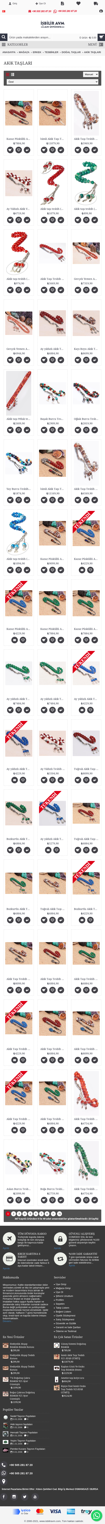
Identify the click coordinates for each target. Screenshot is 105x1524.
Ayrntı (6, 1248)
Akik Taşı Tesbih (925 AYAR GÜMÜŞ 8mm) (87, 138)
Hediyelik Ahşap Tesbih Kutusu (22, 1357)
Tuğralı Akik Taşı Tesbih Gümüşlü (87, 768)
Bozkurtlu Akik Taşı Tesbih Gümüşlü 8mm (19, 909)
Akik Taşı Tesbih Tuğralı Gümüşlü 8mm (19, 979)
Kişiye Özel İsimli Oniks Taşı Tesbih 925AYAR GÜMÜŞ (73, 1389)
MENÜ (95, 45)
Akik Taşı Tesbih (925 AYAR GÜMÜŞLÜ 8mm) (87, 488)
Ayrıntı (57, 1248)
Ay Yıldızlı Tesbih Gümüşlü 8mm (53, 768)
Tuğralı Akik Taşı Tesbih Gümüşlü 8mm (87, 839)
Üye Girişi (60, 1284)
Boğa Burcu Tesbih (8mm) (53, 1189)
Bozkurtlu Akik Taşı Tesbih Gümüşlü (19, 839)
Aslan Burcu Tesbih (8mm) (19, 1189)
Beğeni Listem (62, 1311)
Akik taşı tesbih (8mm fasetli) (19, 278)
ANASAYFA (8, 52)
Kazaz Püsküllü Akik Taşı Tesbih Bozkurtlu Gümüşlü (87, 558)
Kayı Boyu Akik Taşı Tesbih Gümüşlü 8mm (87, 348)
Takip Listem (61, 1307)
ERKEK (37, 52)
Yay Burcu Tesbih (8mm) (19, 488)
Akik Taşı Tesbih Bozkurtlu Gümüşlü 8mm (87, 979)
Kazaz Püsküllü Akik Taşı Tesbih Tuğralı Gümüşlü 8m (19, 138)
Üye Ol (58, 1292)
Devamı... (8, 1321)
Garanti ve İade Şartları (67, 1327)
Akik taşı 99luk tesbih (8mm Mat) (19, 418)
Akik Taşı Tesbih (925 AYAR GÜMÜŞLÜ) (53, 278)
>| (60, 1213)
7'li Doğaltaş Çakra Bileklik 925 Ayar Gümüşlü (20, 1381)
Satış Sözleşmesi (64, 1319)
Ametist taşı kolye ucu (72, 1378)
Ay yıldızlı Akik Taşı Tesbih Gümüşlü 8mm (53, 348)
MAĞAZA (24, 52)
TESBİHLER (51, 52)
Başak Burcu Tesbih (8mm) (53, 418)
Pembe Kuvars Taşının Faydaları (27, 1448)
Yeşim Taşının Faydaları (23, 1440)
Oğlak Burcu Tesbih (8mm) (87, 418)
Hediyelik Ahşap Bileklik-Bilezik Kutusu (22, 1345)
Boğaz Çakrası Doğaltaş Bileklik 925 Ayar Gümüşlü (22, 1395)
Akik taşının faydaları (21, 1424)
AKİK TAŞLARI (92, 52)
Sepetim (59, 1303)
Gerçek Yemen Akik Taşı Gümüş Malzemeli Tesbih (87, 278)
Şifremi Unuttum (63, 1296)
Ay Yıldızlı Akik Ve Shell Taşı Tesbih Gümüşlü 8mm (19, 208)
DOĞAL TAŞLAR (71, 52)
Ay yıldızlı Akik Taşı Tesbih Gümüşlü (53, 698)
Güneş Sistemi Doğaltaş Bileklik (73, 1345)
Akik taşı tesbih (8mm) (53, 208)
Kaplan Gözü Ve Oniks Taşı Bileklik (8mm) (72, 1368)
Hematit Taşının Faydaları (24, 1432)
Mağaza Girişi (62, 1288)
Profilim (59, 1300)
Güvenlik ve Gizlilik (65, 1323)
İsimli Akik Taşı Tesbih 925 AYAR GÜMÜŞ (53, 138)
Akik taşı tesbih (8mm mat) (87, 208)
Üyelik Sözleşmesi (64, 1315)
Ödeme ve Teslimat (65, 1331)
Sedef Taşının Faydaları (23, 1416)
